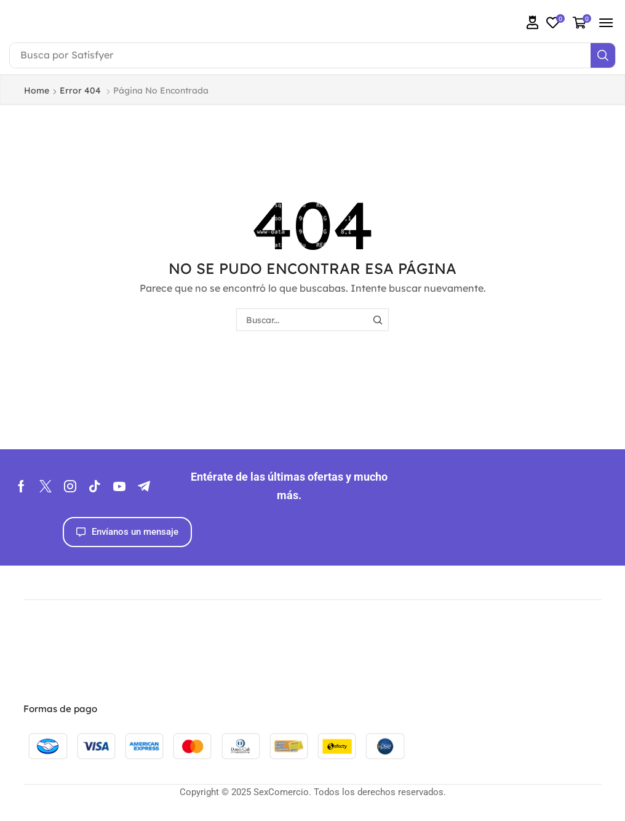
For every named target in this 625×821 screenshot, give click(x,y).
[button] (532, 22)
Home (36, 90)
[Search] (603, 55)
